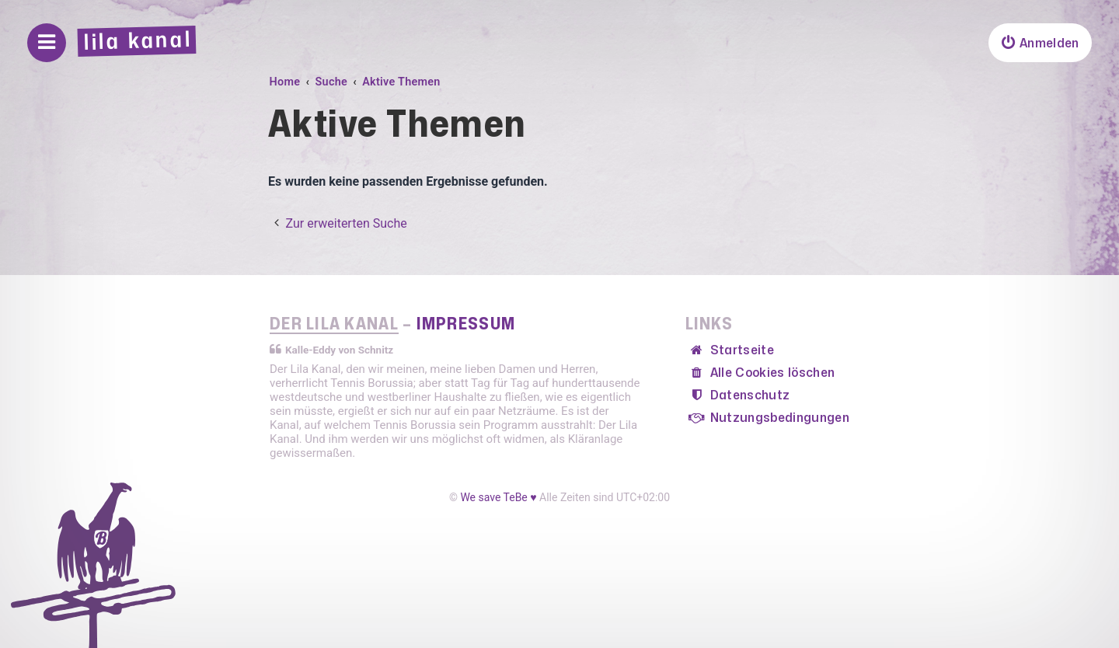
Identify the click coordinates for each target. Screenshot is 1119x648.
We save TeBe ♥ (498, 497)
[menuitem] (1039, 42)
